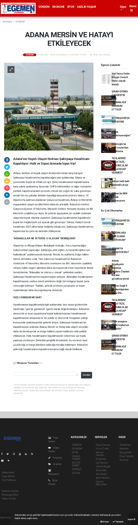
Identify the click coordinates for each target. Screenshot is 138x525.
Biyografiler (126, 452)
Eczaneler (101, 459)
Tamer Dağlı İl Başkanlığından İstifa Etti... (120, 289)
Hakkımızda (8, 472)
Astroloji (124, 460)
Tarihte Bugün (103, 466)
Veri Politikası (9, 480)
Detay (104, 521)
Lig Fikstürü (102, 462)
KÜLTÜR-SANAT (76, 464)
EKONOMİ (58, 6)
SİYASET (77, 469)
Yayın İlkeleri (8, 476)
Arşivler (55, 464)
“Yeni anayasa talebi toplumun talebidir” (120, 325)
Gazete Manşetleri (101, 483)
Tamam (118, 521)
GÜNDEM (44, 6)
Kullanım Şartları (10, 491)
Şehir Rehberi (103, 477)
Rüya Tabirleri (127, 456)
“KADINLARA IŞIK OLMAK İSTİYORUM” (119, 236)
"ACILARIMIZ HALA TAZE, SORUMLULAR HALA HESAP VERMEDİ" (120, 165)
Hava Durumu (103, 444)
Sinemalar (101, 470)
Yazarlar (55, 457)
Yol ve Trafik (102, 448)
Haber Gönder (9, 498)
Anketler (124, 448)
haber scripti (6, 521)
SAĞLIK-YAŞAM (86, 6)
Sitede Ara (125, 444)
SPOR (70, 6)
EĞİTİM (76, 473)
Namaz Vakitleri (100, 454)
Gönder (87, 375)
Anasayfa (7, 21)
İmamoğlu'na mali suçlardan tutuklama (120, 148)
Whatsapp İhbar (10, 494)
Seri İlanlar (101, 474)
